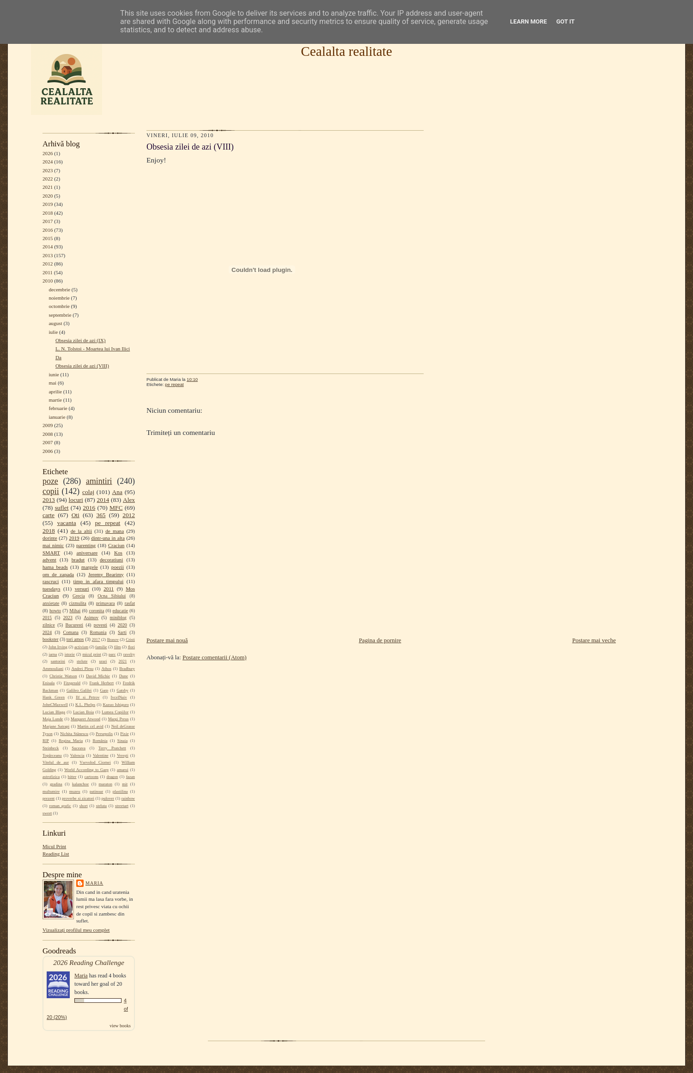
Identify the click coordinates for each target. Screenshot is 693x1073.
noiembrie (59, 298)
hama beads (55, 567)
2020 (48, 196)
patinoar (96, 791)
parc (112, 654)
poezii (117, 567)
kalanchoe (80, 784)
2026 (48, 153)
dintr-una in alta (108, 538)
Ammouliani (53, 668)
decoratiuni (111, 559)
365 (100, 515)
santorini (58, 661)
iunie (54, 374)
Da (58, 357)
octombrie (59, 306)
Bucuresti (75, 624)
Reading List (56, 853)
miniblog (118, 617)
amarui (122, 769)
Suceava (78, 748)
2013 (48, 255)
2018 (48, 213)
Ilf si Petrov (87, 697)
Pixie (124, 733)
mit (125, 784)
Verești (122, 755)
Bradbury (127, 668)
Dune (123, 676)
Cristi (130, 639)
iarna (53, 654)
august (55, 323)
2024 (48, 161)
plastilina (120, 791)
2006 (48, 451)
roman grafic (60, 805)
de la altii (81, 531)
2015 (48, 238)
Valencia (77, 755)
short (83, 805)
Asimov (91, 617)
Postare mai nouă (167, 640)
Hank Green (54, 697)
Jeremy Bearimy (106, 574)
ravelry (129, 654)
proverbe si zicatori (78, 798)
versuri (82, 588)
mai (52, 383)
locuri (76, 499)
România (99, 740)
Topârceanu (52, 755)
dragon (112, 776)
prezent (49, 798)
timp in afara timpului (98, 581)
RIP (46, 740)
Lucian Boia (83, 712)
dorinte (50, 538)
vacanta (66, 522)
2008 (48, 434)
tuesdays (51, 588)
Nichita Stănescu (74, 733)
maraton (105, 784)
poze (50, 481)
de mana (114, 531)
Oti (75, 515)
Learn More (528, 21)
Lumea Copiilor (115, 712)
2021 (48, 187)
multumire (51, 791)
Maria (94, 883)
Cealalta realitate (346, 51)
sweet (47, 813)
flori (131, 647)
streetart (121, 805)
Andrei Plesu (83, 668)
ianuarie (57, 417)
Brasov (113, 639)
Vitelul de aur (56, 762)
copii (51, 491)
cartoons (91, 776)
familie (101, 647)
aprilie (55, 391)
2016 (48, 230)
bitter (72, 776)
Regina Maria (71, 740)
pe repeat (108, 522)
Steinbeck (51, 748)
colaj (88, 491)
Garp (104, 690)
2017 (48, 221)
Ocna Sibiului (111, 595)
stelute (82, 661)
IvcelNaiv (119, 697)
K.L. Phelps (85, 704)
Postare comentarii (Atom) (214, 657)
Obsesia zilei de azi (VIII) (82, 365)
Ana (117, 491)
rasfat (130, 603)
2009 (48, 425)
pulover (108, 798)
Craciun (116, 545)
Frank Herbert (102, 683)
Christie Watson (63, 676)
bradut (78, 559)
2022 (48, 178)
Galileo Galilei (79, 690)
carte (49, 515)
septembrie (60, 315)
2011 (48, 272)
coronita (96, 610)
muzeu (74, 791)
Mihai (74, 610)
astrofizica (51, 776)
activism (81, 647)
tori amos (75, 639)
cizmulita (77, 603)
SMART (51, 552)
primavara (105, 603)
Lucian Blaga (54, 712)
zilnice (49, 624)
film (117, 647)
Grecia (79, 595)
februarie (58, 408)
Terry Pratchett (112, 748)
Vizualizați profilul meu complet (76, 930)
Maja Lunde (53, 719)
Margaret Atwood (85, 719)
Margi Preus (118, 719)
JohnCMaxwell (55, 704)
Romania (98, 632)
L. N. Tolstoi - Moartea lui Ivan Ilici (92, 348)
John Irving (58, 647)
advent (49, 559)
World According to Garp (86, 769)
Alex (129, 499)
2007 (48, 442)
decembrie (59, 289)
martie (55, 400)
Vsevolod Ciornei (95, 762)
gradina (56, 784)
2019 (48, 204)
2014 (48, 246)
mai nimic (53, 545)
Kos (118, 552)
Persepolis (104, 733)
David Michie (98, 676)
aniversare (86, 552)
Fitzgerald (72, 683)
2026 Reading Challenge (88, 962)
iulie (53, 332)
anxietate (51, 603)
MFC (115, 507)
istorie (70, 654)
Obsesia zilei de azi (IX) (80, 340)
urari (103, 661)
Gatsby (122, 690)
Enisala (49, 683)
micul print (91, 654)
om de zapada (58, 574)
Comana (70, 632)
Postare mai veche (594, 640)
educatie (120, 610)
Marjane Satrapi (56, 726)
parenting (86, 545)
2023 (48, 170)
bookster (51, 639)
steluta (101, 805)
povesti (100, 624)
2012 (48, 263)
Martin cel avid (90, 726)
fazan (130, 776)
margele (89, 567)
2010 (48, 280)
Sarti (122, 632)
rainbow (128, 798)
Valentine (101, 755)
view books (120, 1025)
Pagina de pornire (380, 640)
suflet (62, 507)
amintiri (99, 481)
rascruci (51, 581)
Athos (106, 668)
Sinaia (122, 740)
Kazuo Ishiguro (116, 704)
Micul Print (54, 846)
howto (55, 610)
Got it (565, 21)
